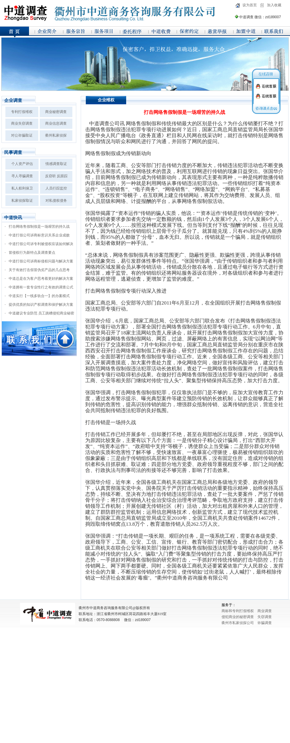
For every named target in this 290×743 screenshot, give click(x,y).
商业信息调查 (56, 123)
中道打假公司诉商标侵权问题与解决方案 (41, 261)
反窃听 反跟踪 (56, 176)
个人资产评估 (22, 164)
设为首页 (249, 5)
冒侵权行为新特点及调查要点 (32, 252)
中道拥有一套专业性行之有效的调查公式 (41, 287)
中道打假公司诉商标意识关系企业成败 (39, 235)
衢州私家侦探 (56, 135)
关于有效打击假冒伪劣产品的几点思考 (39, 270)
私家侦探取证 (22, 200)
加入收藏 (274, 5)
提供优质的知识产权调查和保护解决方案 (41, 304)
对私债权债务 (56, 200)
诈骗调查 (264, 623)
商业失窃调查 (22, 123)
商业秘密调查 (56, 112)
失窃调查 (264, 617)
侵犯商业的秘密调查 (238, 617)
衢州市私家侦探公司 (238, 623)
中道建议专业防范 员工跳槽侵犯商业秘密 (41, 313)
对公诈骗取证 (22, 135)
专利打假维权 (22, 112)
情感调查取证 (56, 164)
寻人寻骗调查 (22, 176)
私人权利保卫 (22, 188)
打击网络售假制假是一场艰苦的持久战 (39, 226)
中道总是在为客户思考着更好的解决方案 (41, 278)
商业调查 (264, 611)
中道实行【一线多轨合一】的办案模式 (39, 296)
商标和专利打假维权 (238, 611)
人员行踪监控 (56, 188)
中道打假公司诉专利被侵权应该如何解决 (41, 244)
